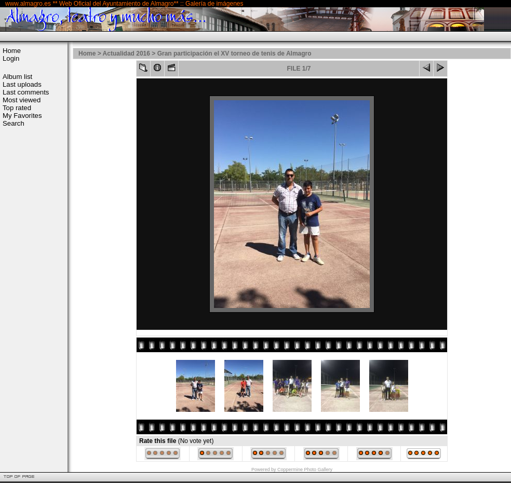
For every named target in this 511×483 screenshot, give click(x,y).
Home (12, 51)
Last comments (26, 92)
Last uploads (22, 84)
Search (13, 123)
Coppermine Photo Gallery (304, 469)
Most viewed (22, 100)
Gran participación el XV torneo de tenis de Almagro (234, 53)
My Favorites (22, 115)
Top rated (17, 108)
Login (11, 58)
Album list (17, 77)
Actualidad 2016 (126, 53)
